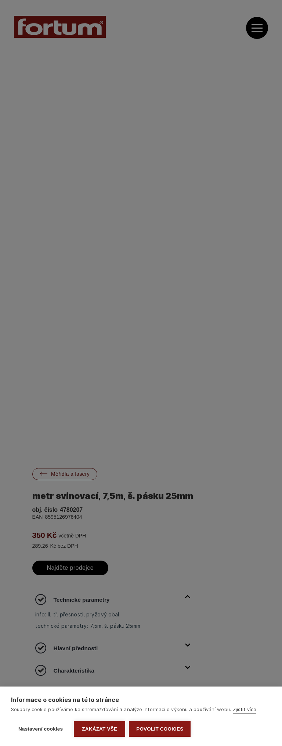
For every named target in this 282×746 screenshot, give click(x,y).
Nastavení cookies (40, 729)
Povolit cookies (159, 729)
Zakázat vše (99, 729)
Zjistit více (244, 709)
